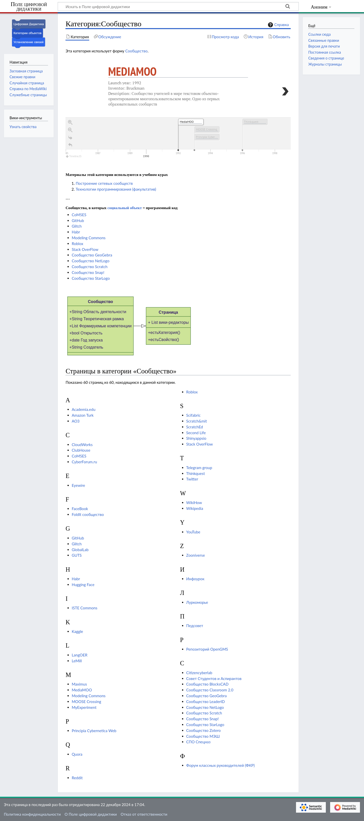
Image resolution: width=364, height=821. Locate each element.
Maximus (79, 684)
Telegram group (199, 467)
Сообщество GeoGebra (92, 255)
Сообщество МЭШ (203, 736)
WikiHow (194, 502)
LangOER (79, 655)
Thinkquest (195, 473)
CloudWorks (82, 444)
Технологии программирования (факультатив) (116, 189)
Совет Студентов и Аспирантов (214, 678)
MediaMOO (132, 71)
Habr (76, 232)
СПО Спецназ (198, 741)
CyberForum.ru (84, 461)
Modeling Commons (89, 237)
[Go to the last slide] (70, 138)
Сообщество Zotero (203, 730)
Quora (77, 754)
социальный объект (124, 208)
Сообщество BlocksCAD (207, 684)
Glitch (77, 226)
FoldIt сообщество (88, 514)
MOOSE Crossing (86, 701)
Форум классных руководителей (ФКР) (220, 765)
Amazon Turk (83, 415)
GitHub (78, 220)
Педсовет (194, 625)
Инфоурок (195, 578)
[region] (178, 108)
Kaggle (77, 631)
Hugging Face (83, 584)
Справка (278, 24)
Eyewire (78, 485)
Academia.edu (84, 409)
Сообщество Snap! (88, 272)
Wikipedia (194, 508)
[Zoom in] (70, 122)
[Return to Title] (70, 145)
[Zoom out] (70, 130)
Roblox (77, 243)
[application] (178, 138)
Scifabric (193, 415)
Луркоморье (197, 602)
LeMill (77, 660)
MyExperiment (84, 707)
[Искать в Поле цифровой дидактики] (178, 6)
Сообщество (136, 51)
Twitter (192, 479)
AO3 (76, 421)
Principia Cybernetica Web (94, 730)
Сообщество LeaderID (205, 701)
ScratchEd (194, 427)
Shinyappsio (196, 438)
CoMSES (79, 214)
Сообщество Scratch (90, 266)
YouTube (193, 532)
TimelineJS (73, 156)
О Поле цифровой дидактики (90, 814)
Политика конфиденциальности (32, 814)
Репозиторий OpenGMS (207, 649)
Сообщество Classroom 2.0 (210, 690)
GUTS (77, 555)
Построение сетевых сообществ (104, 183)
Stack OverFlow (85, 249)
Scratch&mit (196, 421)
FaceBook (80, 508)
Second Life (196, 432)
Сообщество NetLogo (90, 260)
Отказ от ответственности (144, 814)
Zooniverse (195, 555)
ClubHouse (81, 450)
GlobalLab (80, 549)
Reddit (77, 777)
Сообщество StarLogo (91, 278)
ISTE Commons (84, 608)
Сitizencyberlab (199, 672)
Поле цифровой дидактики (29, 6)
